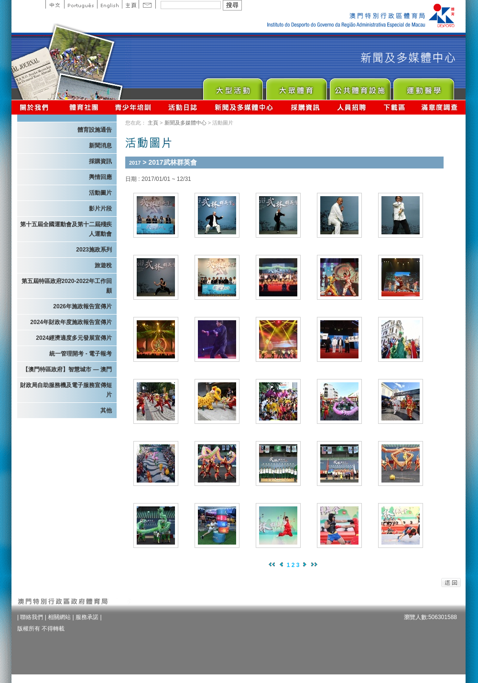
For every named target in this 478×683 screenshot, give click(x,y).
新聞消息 (100, 145)
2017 (135, 163)
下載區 (394, 107)
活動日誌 (183, 107)
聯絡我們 (31, 617)
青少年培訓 (133, 107)
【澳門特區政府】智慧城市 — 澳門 (67, 369)
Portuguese (80, 4)
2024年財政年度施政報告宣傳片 (71, 322)
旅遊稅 (103, 265)
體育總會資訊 (83, 107)
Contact (147, 4)
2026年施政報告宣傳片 (82, 306)
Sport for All (296, 87)
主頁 (130, 4)
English (109, 4)
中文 (54, 4)
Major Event (232, 87)
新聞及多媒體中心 (244, 107)
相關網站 (59, 617)
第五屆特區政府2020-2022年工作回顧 (67, 286)
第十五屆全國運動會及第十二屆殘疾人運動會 (66, 229)
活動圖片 (100, 192)
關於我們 (36, 107)
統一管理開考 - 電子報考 (80, 353)
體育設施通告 (94, 129)
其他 (106, 410)
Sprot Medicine (423, 87)
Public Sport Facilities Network (359, 87)
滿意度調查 (440, 107)
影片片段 (100, 208)
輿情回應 (100, 177)
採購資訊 (305, 107)
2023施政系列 (94, 249)
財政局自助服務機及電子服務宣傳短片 (66, 390)
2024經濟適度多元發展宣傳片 (74, 338)
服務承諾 (87, 617)
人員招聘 (351, 107)
